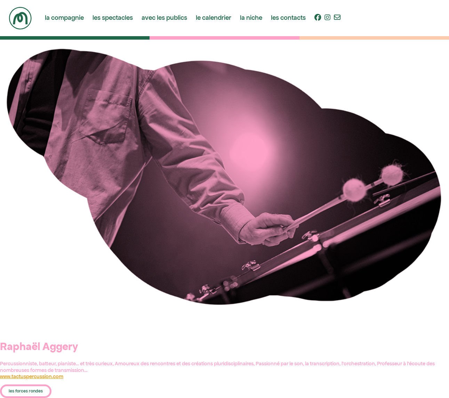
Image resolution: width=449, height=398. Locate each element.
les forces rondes (26, 391)
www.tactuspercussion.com (31, 376)
